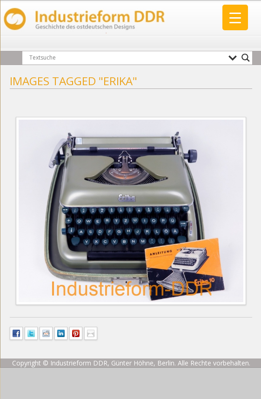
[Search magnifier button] (245, 57)
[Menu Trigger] (235, 17)
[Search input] (126, 57)
